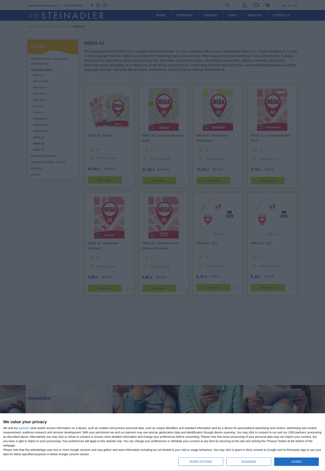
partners (24, 428)
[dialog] (162, 442)
